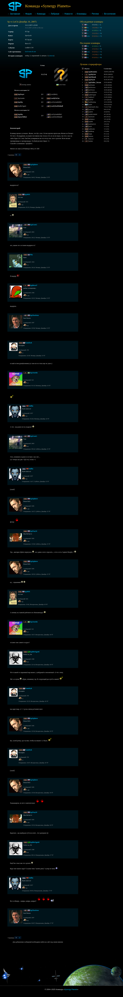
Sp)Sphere (34, 164)
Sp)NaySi (33, 531)
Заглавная (15, 14)
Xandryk (28, 343)
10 (99, 27)
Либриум (55, 14)
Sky (31, 255)
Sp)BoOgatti (34, 652)
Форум (28, 14)
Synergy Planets (71, 989)
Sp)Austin (34, 373)
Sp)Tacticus (34, 315)
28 (99, 57)
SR (87, 57)
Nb (87, 27)
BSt (88, 30)
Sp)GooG (33, 225)
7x (87, 24)
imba (88, 36)
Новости (69, 14)
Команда (41, 14)
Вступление (110, 14)
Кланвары (81, 14)
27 (99, 36)
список (51, 56)
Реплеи (95, 14)
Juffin (31, 406)
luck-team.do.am (30, 52)
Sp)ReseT (33, 285)
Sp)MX (27, 194)
